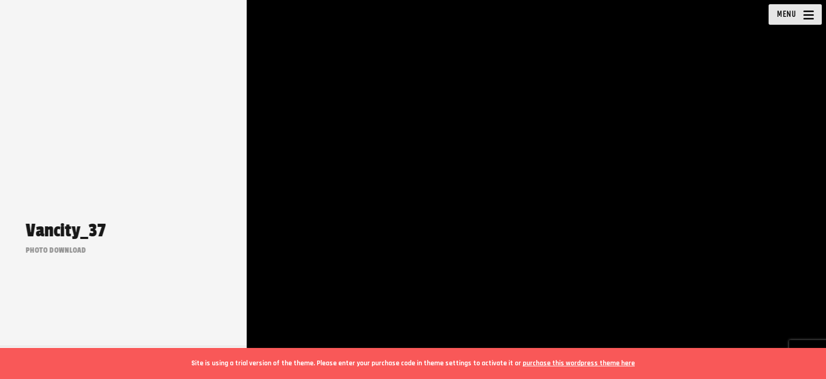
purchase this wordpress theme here (579, 363)
